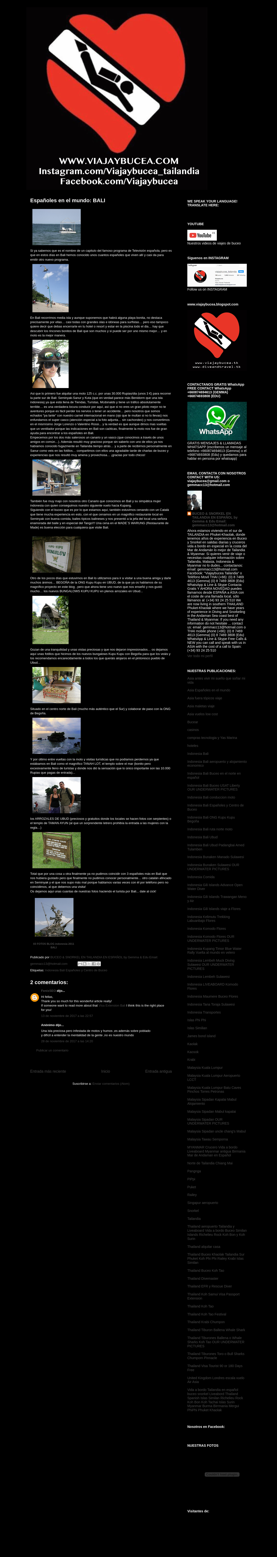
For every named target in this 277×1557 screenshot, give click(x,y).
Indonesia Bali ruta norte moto (210, 829)
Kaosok (193, 1052)
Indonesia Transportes (204, 1012)
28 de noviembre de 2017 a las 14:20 (67, 1041)
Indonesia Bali (198, 754)
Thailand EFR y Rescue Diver (209, 1286)
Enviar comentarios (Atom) (111, 1083)
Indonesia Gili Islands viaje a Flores (214, 909)
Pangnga (194, 1171)
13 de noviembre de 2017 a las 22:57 (67, 1016)
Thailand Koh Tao (200, 1306)
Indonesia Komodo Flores (206, 929)
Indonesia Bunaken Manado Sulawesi (215, 857)
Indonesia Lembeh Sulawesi (208, 977)
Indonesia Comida (201, 877)
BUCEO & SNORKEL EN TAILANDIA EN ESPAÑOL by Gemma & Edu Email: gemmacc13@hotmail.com (215, 519)
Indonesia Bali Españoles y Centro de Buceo (76, 970)
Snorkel (193, 1211)
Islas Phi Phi (196, 1020)
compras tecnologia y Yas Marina (212, 738)
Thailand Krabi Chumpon (206, 1322)
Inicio (105, 1071)
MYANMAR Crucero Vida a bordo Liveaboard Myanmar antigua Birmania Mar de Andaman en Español (216, 1151)
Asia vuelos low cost (202, 714)
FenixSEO (48, 991)
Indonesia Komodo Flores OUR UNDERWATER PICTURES (210, 939)
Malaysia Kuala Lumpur (205, 1068)
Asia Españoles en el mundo (208, 690)
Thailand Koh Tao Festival (206, 1314)
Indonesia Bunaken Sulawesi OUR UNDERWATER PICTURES (213, 867)
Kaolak (192, 1044)
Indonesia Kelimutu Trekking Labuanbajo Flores (208, 919)
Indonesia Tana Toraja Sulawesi (211, 1004)
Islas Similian (197, 1028)
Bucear (192, 722)
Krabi (191, 1060)
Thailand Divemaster (202, 1278)
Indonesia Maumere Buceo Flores (212, 996)
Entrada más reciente (48, 1071)
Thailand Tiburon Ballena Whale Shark (216, 1330)
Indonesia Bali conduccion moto (211, 797)
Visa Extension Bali (112, 1005)
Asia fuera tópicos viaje (204, 698)
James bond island (201, 1036)
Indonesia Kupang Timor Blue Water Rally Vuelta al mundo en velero (214, 951)
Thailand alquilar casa (203, 1247)
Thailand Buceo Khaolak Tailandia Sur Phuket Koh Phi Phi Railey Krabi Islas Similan (215, 1258)
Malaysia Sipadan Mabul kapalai (211, 1111)
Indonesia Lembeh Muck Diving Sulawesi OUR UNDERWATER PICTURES (210, 965)
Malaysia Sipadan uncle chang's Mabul (216, 1131)
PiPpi (191, 1179)
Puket (191, 1187)
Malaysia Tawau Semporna (207, 1139)
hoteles (192, 746)
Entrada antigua (158, 1071)
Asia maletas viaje (201, 706)
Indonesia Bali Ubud (202, 837)
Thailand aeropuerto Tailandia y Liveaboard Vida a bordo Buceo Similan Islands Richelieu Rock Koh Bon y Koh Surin (217, 1232)
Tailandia (194, 1219)
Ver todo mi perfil (200, 656)
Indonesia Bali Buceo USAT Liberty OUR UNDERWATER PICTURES (213, 788)
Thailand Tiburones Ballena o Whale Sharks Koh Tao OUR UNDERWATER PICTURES (215, 1342)
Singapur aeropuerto (202, 1203)
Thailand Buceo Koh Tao (205, 1270)
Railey (192, 1195)
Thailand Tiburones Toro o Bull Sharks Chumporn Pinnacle (215, 1356)
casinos (193, 730)
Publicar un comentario (52, 1050)
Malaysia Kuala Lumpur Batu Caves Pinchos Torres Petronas (214, 1090)
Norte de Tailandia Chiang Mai (210, 1163)
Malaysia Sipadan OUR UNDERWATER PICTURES (208, 1122)
